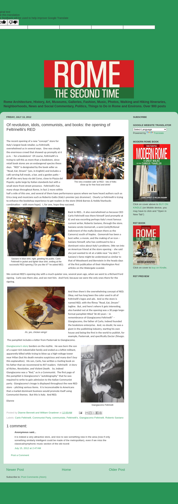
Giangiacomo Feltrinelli (91, 417)
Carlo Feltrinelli (23, 417)
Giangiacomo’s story (17, 346)
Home (66, 469)
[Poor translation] (13, 22)
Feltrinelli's (72, 417)
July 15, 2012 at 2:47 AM (28, 448)
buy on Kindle (159, 267)
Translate (155, 133)
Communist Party (42, 417)
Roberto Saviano (114, 417)
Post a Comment (20, 455)
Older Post (117, 469)
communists (58, 417)
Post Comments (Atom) (33, 477)
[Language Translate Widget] (150, 129)
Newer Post (15, 469)
